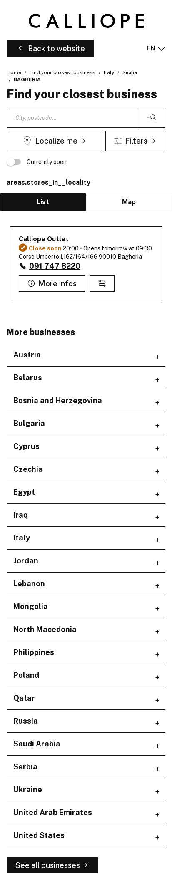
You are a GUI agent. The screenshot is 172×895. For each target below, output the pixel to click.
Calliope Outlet (44, 239)
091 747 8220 (54, 266)
